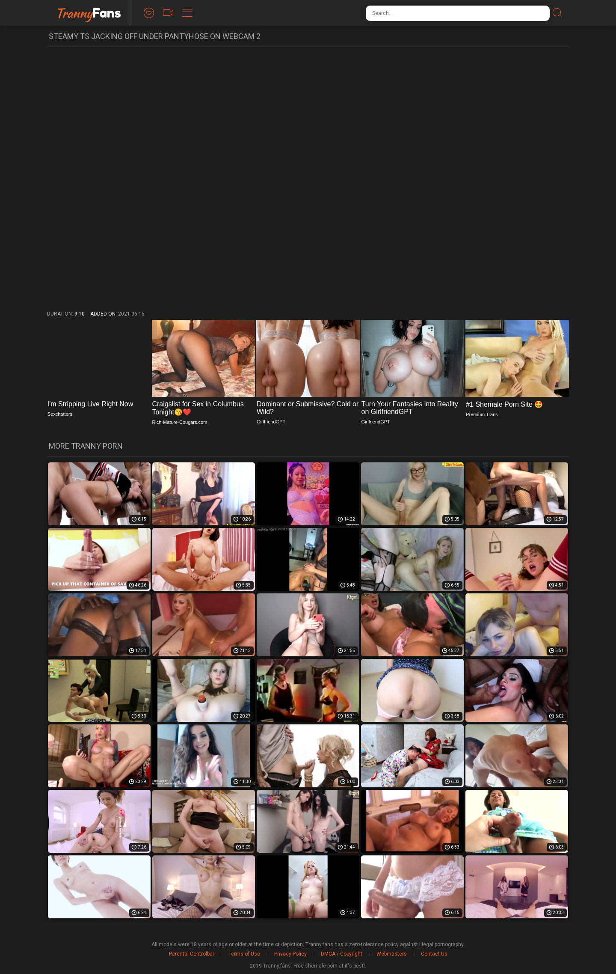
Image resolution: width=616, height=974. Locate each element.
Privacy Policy (290, 954)
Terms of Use (244, 954)
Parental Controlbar (191, 954)
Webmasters (391, 954)
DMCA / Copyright (341, 954)
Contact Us (434, 954)
